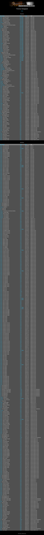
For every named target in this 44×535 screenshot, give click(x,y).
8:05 (20, 505)
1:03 (20, 74)
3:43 (20, 464)
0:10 (20, 77)
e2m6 (1, 32)
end (0, 62)
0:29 (20, 104)
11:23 (21, 56)
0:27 (20, 113)
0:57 (20, 518)
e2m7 (1, 34)
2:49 (20, 278)
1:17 (20, 433)
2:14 (20, 256)
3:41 (20, 459)
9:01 (20, 528)
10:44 (21, 158)
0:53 (20, 118)
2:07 (20, 414)
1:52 (20, 338)
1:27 (20, 51)
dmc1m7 (1, 399)
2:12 (20, 235)
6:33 (20, 57)
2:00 (20, 196)
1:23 (20, 247)
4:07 (20, 329)
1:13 (20, 112)
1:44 (20, 105)
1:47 (20, 31)
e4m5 (1, 125)
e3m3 (1, 17)
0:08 (20, 64)
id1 (0, 519)
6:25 (20, 166)
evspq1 (1, 212)
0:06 (20, 481)
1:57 (20, 307)
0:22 (20, 483)
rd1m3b (1, 49)
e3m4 (1, 173)
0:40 (20, 134)
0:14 (20, 62)
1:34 (20, 91)
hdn (0, 112)
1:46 (20, 39)
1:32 (20, 183)
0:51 (20, 121)
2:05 (20, 179)
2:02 (20, 19)
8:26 (20, 273)
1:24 (20, 21)
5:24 (20, 58)
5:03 (20, 382)
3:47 (20, 347)
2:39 (20, 177)
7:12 (20, 35)
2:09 (20, 264)
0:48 (20, 18)
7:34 (20, 299)
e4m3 (1, 190)
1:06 (20, 100)
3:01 (20, 466)
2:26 (20, 22)
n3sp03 (1, 57)
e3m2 (1, 73)
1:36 (20, 48)
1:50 (20, 36)
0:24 (20, 403)
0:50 (20, 170)
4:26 (20, 153)
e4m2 (1, 100)
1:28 (20, 125)
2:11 (20, 195)
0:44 (20, 229)
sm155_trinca (2, 69)
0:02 (20, 30)
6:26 (20, 377)
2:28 (20, 178)
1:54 (20, 337)
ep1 (0, 389)
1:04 (20, 230)
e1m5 (1, 117)
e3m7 (1, 21)
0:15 (20, 86)
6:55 (20, 454)
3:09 (20, 354)
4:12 (20, 326)
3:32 (20, 38)
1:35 (20, 44)
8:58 (20, 295)
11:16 (21, 437)
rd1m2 (1, 45)
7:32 (20, 213)
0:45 (20, 227)
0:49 (20, 171)
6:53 (20, 32)
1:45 (20, 126)
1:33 (20, 95)
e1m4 (1, 87)
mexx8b (1, 22)
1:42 (20, 234)
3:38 (20, 367)
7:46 (20, 274)
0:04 (20, 66)
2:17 (20, 49)
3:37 (20, 368)
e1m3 (1, 234)
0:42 (20, 60)
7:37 (20, 162)
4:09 (20, 328)
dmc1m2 (1, 410)
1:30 (20, 157)
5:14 (20, 380)
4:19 (20, 472)
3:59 (20, 330)
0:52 (20, 434)
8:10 (20, 161)
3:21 (20, 352)
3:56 (20, 200)
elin (0, 481)
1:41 (20, 87)
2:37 (20, 355)
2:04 (20, 302)
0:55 (20, 204)
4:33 (20, 325)
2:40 (20, 252)
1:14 (20, 122)
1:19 (20, 120)
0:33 (20, 73)
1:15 (20, 138)
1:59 (20, 269)
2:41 (20, 260)
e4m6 (1, 108)
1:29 (20, 184)
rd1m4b (1, 51)
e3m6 (1, 19)
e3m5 (1, 78)
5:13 (20, 381)
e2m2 (1, 248)
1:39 (20, 99)
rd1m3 (1, 47)
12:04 (21, 394)
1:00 (20, 446)
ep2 (0, 390)
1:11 (20, 425)
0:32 (20, 78)
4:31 (20, 152)
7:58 (20, 416)
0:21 (20, 523)
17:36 (21, 390)
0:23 (20, 133)
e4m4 (1, 40)
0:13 (20, 114)
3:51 (20, 201)
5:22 (20, 208)
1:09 (20, 442)
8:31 (20, 131)
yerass (1, 70)
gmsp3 (1, 56)
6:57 (20, 376)
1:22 (20, 506)
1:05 (20, 427)
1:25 (20, 188)
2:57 (20, 43)
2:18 (20, 101)
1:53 (20, 364)
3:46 (20, 384)
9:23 (20, 294)
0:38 (20, 61)
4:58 (20, 23)
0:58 (20, 527)
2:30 (20, 356)
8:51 (20, 272)
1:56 (20, 308)
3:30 (20, 209)
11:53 (21, 389)
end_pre (1, 64)
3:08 (20, 156)
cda (0, 23)
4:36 (20, 324)
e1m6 (1, 483)
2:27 (20, 47)
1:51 (20, 321)
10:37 (21, 160)
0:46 (20, 117)
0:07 (20, 65)
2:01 (20, 45)
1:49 (20, 339)
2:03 (20, 265)
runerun (1, 27)
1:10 (20, 415)
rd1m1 (1, 44)
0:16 (20, 501)
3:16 (20, 373)
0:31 (20, 129)
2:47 (20, 175)
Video (22, 17)
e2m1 (1, 246)
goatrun (1, 65)
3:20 (20, 360)
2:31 (20, 253)
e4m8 (1, 109)
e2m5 (1, 91)
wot (0, 30)
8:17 (20, 296)
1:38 (20, 309)
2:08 (20, 334)
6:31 (20, 419)
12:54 (21, 291)
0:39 (20, 407)
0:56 (20, 107)
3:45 (20, 350)
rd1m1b (1, 397)
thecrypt (1, 214)
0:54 (20, 88)
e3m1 (1, 283)
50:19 (21, 519)
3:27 (20, 371)
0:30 (20, 27)
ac (0, 52)
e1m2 (1, 231)
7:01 (20, 53)
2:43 (20, 259)
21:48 (21, 395)
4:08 (20, 341)
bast (1, 208)
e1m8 (1, 88)
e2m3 (1, 31)
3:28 (20, 351)
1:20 (20, 96)
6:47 (20, 455)
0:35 (20, 205)
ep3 (0, 393)
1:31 (20, 312)
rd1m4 (1, 48)
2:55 (20, 257)
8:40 (20, 498)
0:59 (20, 108)
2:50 (20, 277)
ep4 (0, 131)
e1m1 (1, 230)
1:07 (20, 135)
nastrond (1, 26)
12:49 (21, 393)
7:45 (20, 298)
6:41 (20, 165)
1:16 (20, 244)
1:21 (20, 242)
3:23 (20, 372)
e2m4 (1, 90)
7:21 (20, 453)
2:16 (20, 34)
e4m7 (1, 101)
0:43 (20, 145)
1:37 (20, 283)
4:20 (20, 199)
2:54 (20, 40)
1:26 (20, 90)
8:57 (20, 52)
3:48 (20, 26)
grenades (1, 66)
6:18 (20, 17)
